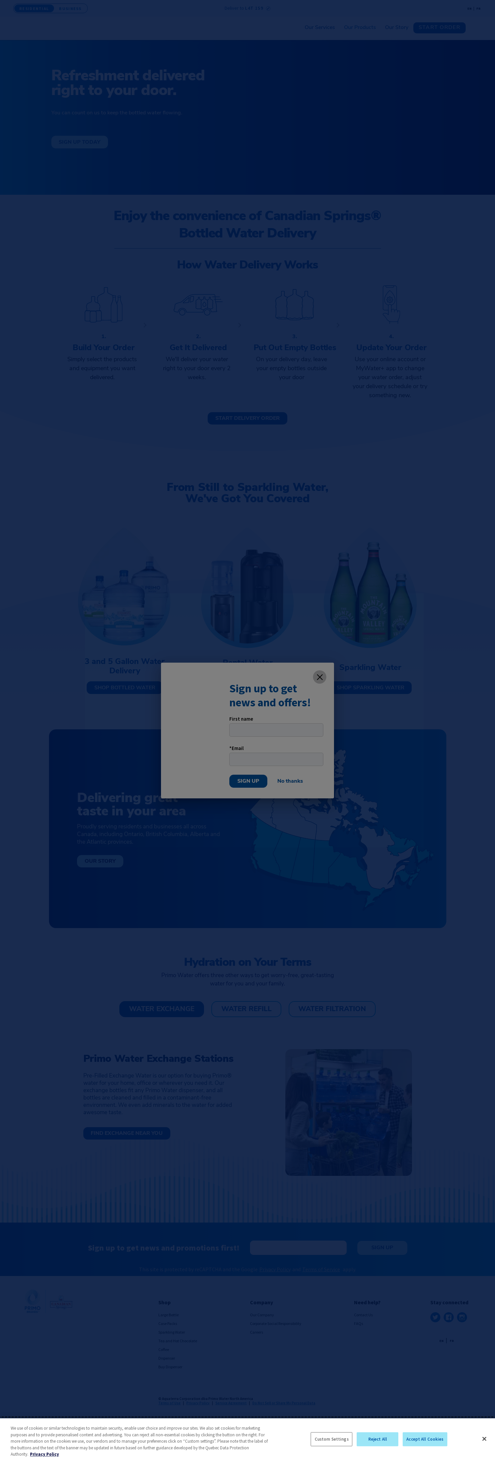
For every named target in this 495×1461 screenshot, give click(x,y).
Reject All (377, 1439)
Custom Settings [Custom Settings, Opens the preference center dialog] (332, 1439)
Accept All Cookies (424, 1439)
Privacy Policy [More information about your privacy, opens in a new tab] (44, 1454)
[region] (247, 1439)
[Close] (484, 1439)
